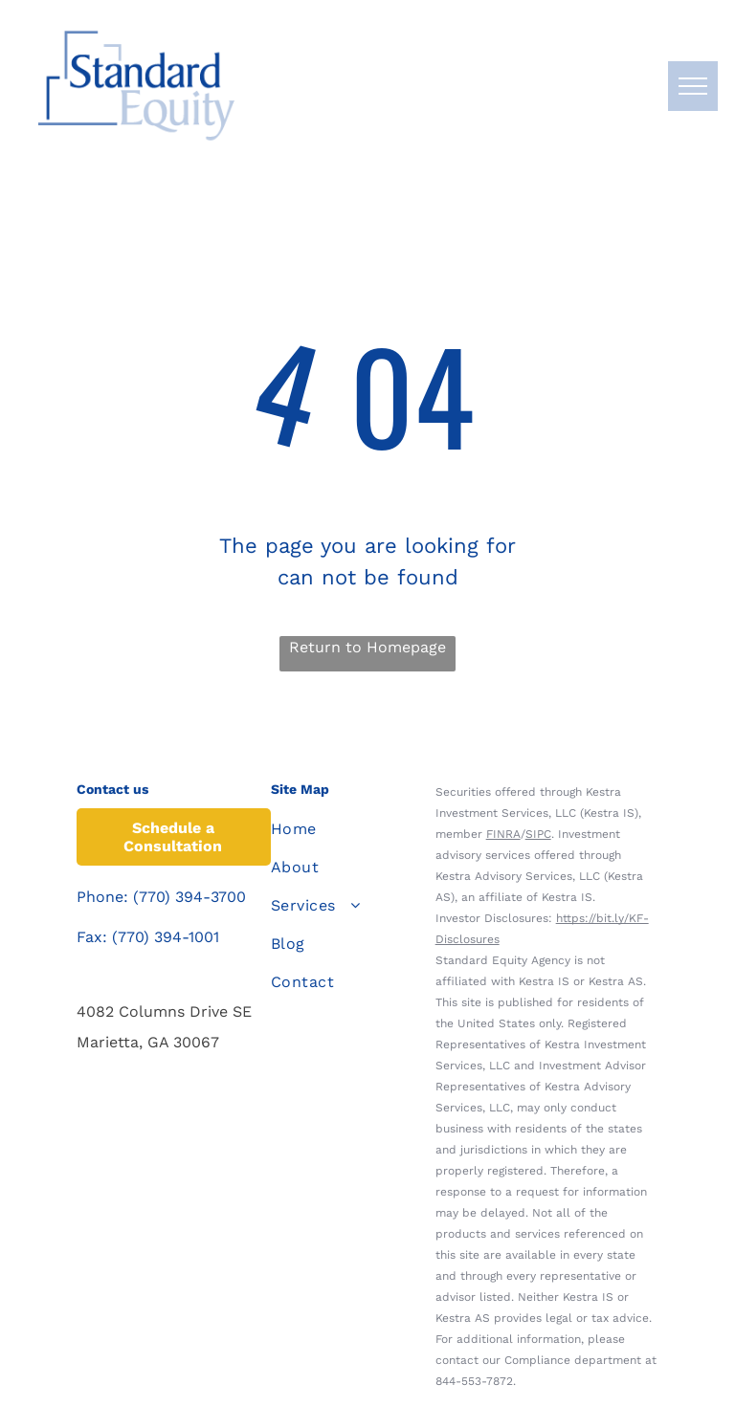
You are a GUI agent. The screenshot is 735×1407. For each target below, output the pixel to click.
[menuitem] (341, 829)
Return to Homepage (367, 647)
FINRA (503, 834)
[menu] (693, 86)
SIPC (538, 834)
